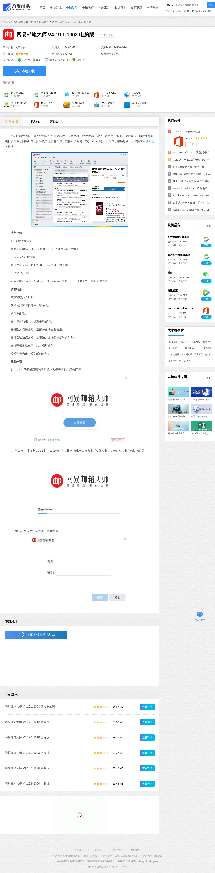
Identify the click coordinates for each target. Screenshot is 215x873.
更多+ (209, 226)
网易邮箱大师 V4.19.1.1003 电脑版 (71, 21)
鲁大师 (208, 354)
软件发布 (79, 850)
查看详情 (147, 706)
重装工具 (104, 7)
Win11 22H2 (189, 11)
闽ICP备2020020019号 (117, 866)
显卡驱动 (189, 348)
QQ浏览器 (206, 348)
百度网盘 (195, 341)
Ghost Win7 (177, 11)
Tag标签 (98, 850)
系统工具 (198, 354)
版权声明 (116, 850)
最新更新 (136, 7)
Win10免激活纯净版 (203, 11)
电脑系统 (56, 7)
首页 (42, 7)
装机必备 (120, 7)
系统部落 (148, 141)
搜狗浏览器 (186, 354)
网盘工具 (184, 341)
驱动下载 (207, 341)
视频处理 (172, 341)
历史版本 (108, 35)
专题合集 (152, 7)
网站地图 (135, 850)
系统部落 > (19, 21)
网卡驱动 (172, 348)
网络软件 (44, 21)
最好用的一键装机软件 (179, 361)
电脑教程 (88, 7)
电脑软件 (72, 7)
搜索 (210, 5)
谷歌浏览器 (173, 354)
